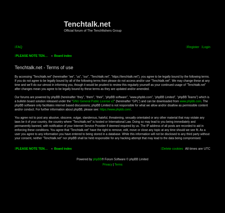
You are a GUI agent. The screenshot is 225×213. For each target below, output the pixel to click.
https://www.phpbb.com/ (115, 109)
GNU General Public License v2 (93, 101)
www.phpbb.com (190, 101)
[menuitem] (18, 46)
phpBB (97, 159)
